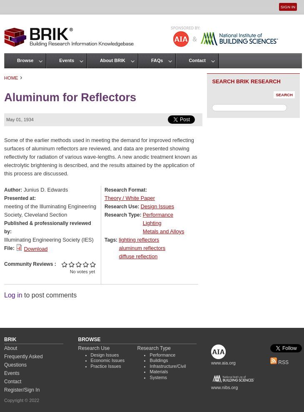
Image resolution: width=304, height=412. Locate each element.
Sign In (288, 7)
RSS (279, 362)
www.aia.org (223, 362)
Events (66, 60)
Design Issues (157, 206)
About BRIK (112, 60)
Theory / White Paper (130, 198)
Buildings (159, 360)
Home (11, 77)
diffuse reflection (138, 256)
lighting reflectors (139, 240)
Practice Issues (106, 366)
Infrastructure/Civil (168, 366)
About (10, 348)
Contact (197, 60)
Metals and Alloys (163, 231)
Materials (159, 371)
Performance (158, 215)
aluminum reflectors (142, 248)
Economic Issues (108, 360)
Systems (158, 377)
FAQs (157, 60)
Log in (13, 295)
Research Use (94, 348)
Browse (25, 60)
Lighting (152, 223)
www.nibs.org (224, 387)
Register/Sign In (22, 390)
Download (36, 249)
